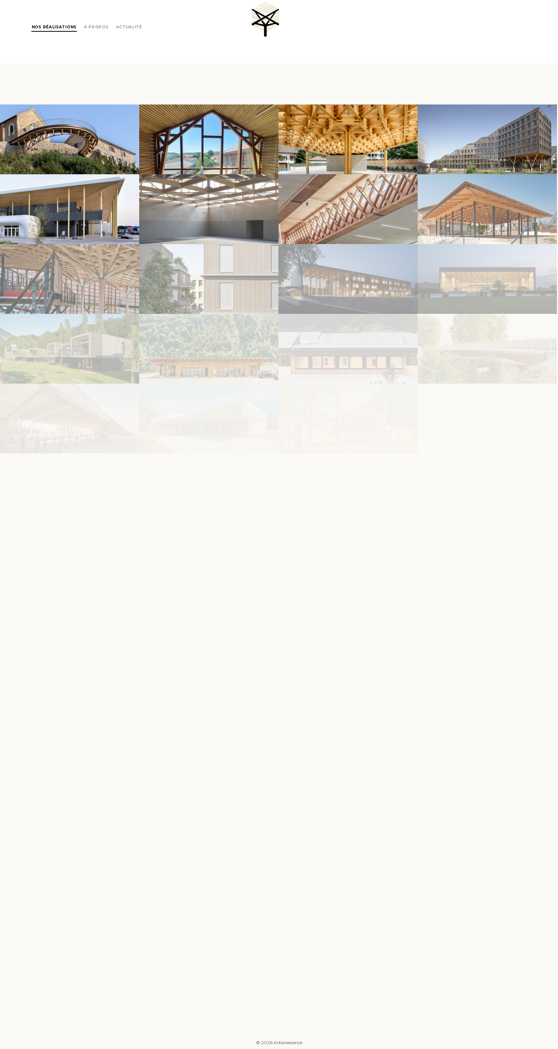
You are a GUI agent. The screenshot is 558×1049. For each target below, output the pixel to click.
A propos (96, 27)
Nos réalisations (54, 27)
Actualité (129, 27)
